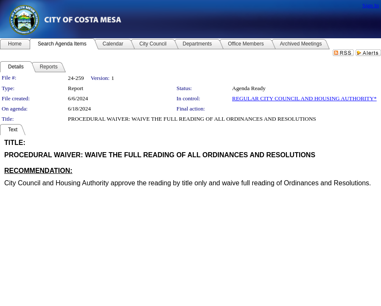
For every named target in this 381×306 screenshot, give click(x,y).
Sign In (370, 5)
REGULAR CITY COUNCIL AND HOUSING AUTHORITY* (304, 98)
